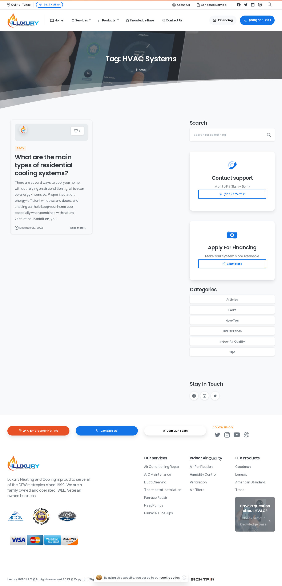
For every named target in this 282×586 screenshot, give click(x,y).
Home (140, 69)
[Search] (226, 134)
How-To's (232, 320)
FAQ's (232, 310)
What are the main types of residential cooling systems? (43, 165)
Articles (232, 299)
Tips (232, 352)
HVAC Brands (232, 331)
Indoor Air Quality (232, 341)
